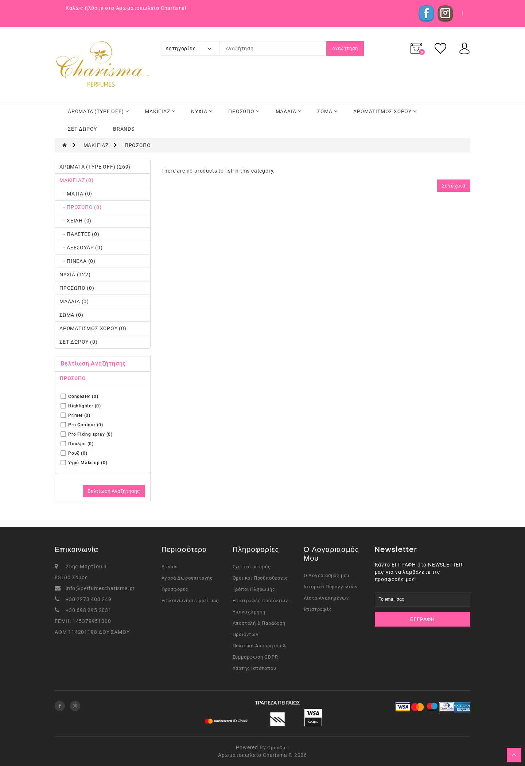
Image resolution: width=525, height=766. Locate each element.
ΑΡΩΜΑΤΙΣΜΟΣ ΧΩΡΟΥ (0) (93, 328)
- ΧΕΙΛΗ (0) (75, 221)
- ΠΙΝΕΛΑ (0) (77, 261)
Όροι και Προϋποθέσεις (260, 578)
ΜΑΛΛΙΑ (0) (74, 301)
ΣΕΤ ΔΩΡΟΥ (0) (78, 342)
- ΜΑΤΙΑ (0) (75, 194)
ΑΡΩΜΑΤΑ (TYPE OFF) (98, 111)
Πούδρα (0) (77, 443)
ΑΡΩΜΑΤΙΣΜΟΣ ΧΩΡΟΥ (385, 111)
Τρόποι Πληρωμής (254, 589)
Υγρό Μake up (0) (84, 462)
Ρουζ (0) (74, 453)
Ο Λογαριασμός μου (327, 575)
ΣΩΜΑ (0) (71, 315)
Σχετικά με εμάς (252, 566)
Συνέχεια (454, 186)
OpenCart (278, 747)
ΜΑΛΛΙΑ (289, 111)
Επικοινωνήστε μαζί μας (190, 600)
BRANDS (124, 129)
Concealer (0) (79, 396)
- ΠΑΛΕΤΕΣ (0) (79, 234)
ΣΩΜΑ (327, 111)
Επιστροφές (318, 609)
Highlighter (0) (81, 405)
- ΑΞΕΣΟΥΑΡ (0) (81, 247)
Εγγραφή (422, 619)
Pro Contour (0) (82, 424)
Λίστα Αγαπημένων (326, 598)
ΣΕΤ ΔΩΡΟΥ (82, 129)
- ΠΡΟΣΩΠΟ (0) (80, 207)
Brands (170, 566)
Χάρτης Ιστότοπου (254, 668)
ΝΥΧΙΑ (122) (75, 274)
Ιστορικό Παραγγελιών (331, 586)
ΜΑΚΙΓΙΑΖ (160, 111)
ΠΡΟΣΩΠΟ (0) (76, 288)
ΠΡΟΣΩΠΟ (244, 111)
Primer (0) (75, 415)
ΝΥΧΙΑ (201, 111)
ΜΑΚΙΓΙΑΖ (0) (76, 180)
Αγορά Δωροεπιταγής (187, 578)
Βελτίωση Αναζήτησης (114, 491)
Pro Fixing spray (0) (87, 434)
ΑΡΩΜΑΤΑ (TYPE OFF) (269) (95, 167)
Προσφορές (175, 589)
